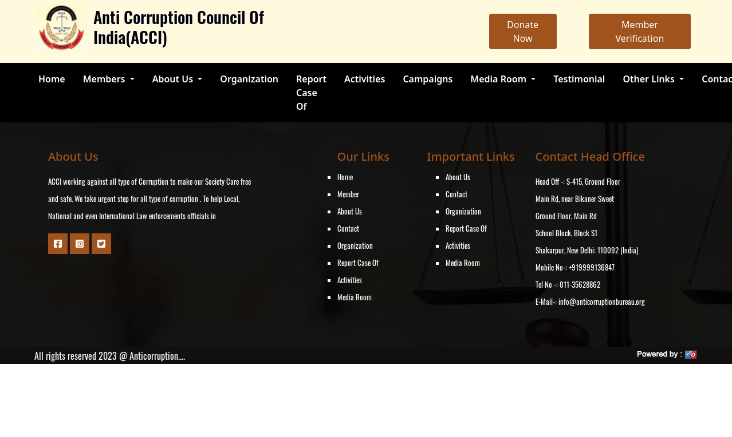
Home (51, 79)
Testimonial (579, 79)
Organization (249, 79)
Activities (364, 79)
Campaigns (427, 79)
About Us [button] (174, 79)
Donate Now (522, 31)
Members (105, 79)
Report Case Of (311, 93)
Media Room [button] (499, 79)
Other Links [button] (650, 79)
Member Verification (639, 31)
